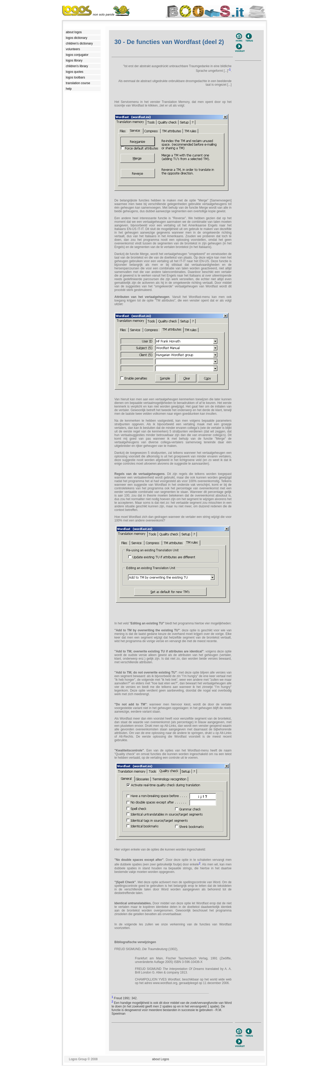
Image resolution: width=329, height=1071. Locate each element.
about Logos (160, 1059)
